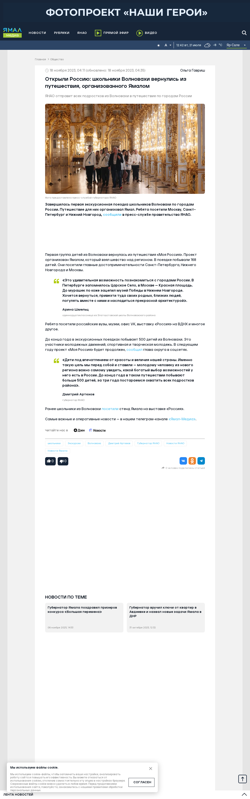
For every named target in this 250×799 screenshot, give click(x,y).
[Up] (242, 779)
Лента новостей (18, 794)
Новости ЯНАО (175, 443)
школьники (54, 443)
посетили (110, 409)
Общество (57, 59)
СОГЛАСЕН (142, 782)
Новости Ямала (57, 451)
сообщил (134, 349)
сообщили (112, 214)
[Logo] (12, 33)
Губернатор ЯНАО (148, 443)
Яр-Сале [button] (233, 45)
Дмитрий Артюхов (119, 443)
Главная (40, 59)
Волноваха (94, 443)
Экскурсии (74, 443)
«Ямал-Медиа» (182, 419)
